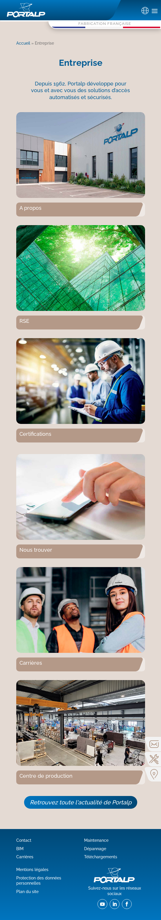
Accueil (23, 43)
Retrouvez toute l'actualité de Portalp (80, 802)
